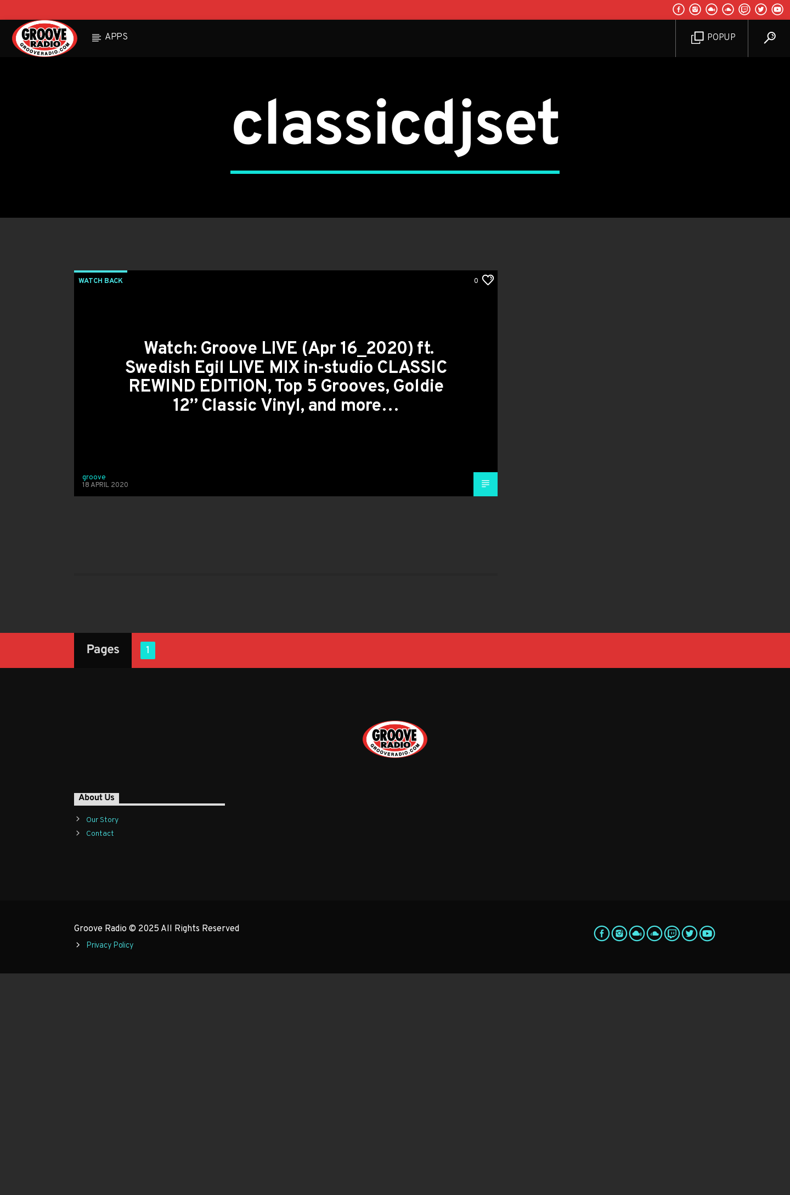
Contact (100, 1055)
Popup (713, 38)
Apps (116, 37)
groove (94, 699)
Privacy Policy (109, 1167)
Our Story (102, 1041)
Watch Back (100, 503)
